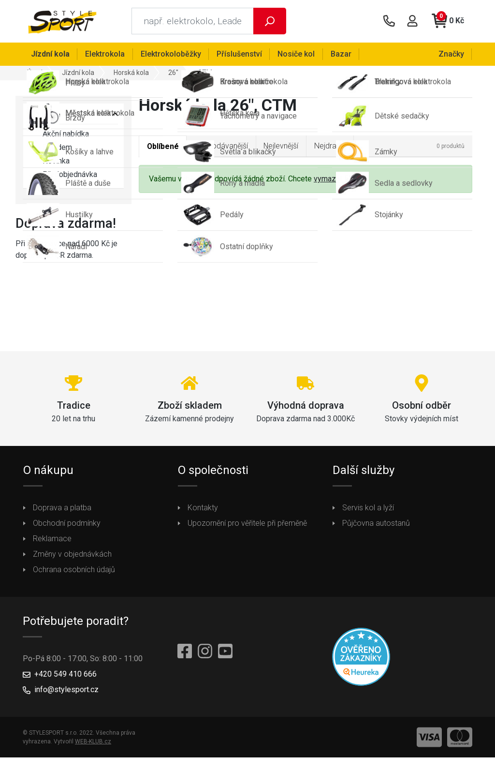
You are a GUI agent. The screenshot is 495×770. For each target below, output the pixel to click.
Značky (451, 54)
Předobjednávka (63, 175)
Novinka (49, 162)
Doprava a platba (62, 508)
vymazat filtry (336, 180)
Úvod (35, 73)
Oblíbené (163, 147)
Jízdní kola (78, 73)
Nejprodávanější (222, 146)
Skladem (50, 148)
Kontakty (203, 508)
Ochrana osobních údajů (74, 570)
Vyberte (44, 115)
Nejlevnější (283, 146)
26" (173, 73)
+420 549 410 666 (65, 675)
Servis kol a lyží (368, 508)
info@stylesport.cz (66, 690)
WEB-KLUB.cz (93, 742)
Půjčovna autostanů (376, 524)
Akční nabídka (59, 135)
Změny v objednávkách (72, 555)
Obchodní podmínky (67, 524)
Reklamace (52, 539)
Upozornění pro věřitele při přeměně (247, 524)
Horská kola (131, 73)
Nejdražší (332, 146)
